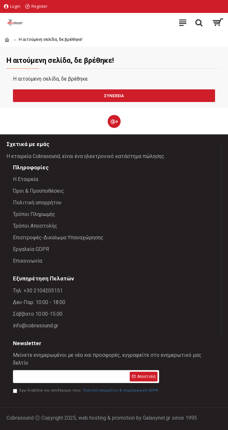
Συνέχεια (114, 95)
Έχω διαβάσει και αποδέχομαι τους (86, 390)
